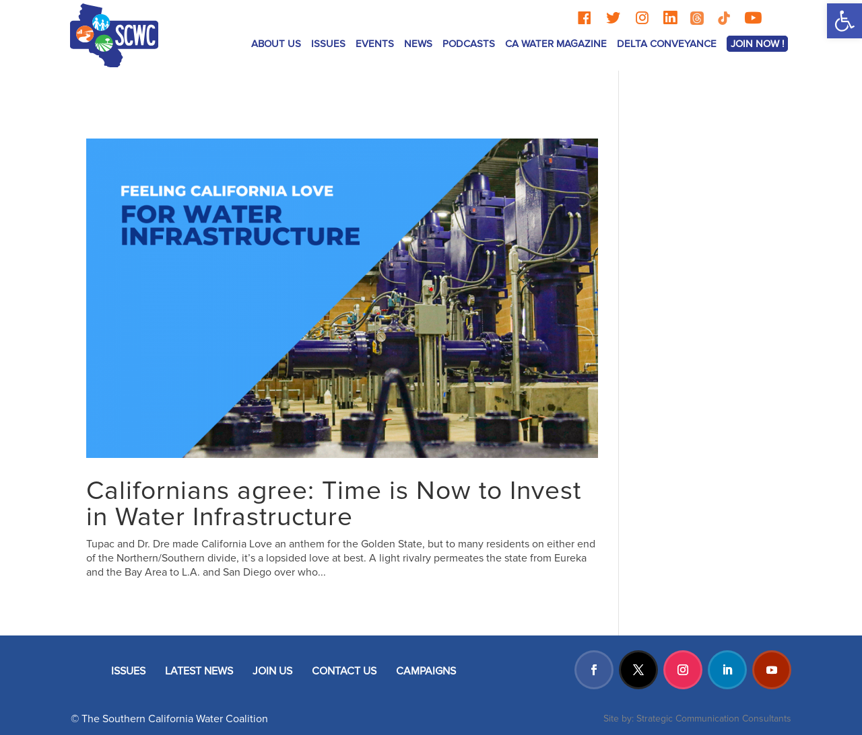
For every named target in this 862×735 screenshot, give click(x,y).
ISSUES (328, 44)
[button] (844, 20)
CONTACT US (344, 671)
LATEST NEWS (199, 671)
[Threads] (697, 17)
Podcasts (468, 44)
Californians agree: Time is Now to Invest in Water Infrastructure (333, 504)
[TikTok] (724, 17)
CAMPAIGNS (426, 671)
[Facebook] (584, 17)
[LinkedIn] (670, 17)
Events (375, 44)
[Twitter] (613, 17)
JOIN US (272, 671)
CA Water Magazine (556, 44)
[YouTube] (753, 17)
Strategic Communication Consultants (713, 718)
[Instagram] (642, 17)
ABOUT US (276, 44)
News (418, 44)
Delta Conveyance (667, 44)
